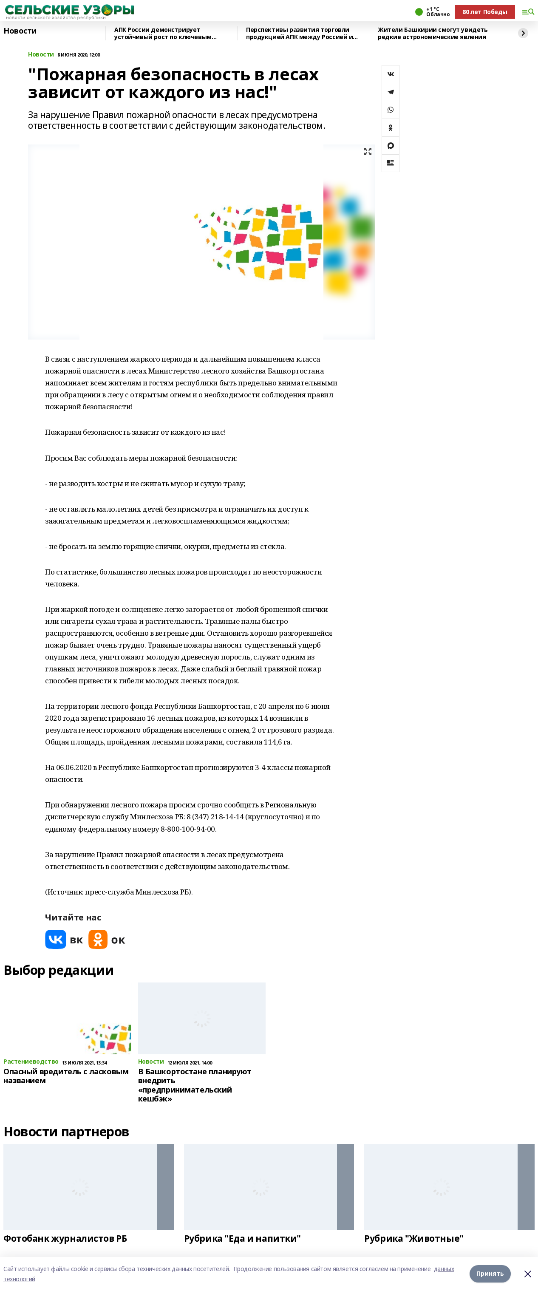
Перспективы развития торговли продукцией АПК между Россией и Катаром (299, 33)
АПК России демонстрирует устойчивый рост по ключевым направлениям (163, 33)
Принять (490, 1274)
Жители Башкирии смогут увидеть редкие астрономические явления (432, 33)
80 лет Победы (484, 12)
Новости (20, 31)
